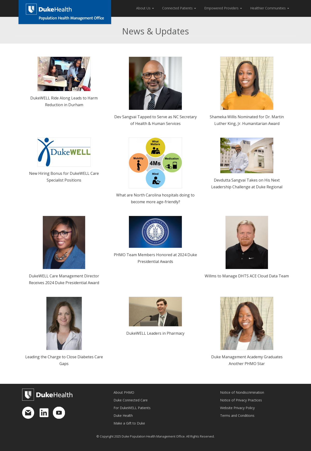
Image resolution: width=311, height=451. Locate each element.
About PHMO (124, 392)
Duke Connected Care (131, 400)
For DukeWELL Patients (132, 407)
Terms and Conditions (237, 415)
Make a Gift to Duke (129, 423)
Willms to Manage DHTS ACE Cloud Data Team (247, 276)
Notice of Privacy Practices (241, 400)
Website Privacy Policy (237, 407)
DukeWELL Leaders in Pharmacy (155, 333)
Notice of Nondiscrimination (242, 392)
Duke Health (123, 415)
